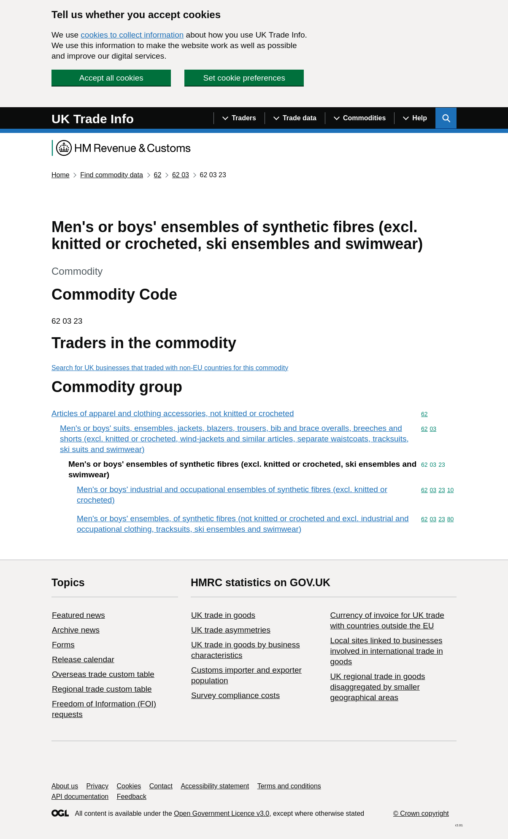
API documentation (79, 796)
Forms (63, 644)
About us (64, 786)
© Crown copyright (421, 813)
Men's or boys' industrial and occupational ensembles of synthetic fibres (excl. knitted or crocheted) (232, 494)
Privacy (97, 786)
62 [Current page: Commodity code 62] (157, 175)
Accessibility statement (215, 786)
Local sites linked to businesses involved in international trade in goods (386, 651)
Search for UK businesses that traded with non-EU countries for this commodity (169, 367)
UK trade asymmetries (230, 629)
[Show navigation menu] (239, 118)
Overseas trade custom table (103, 674)
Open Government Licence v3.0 (221, 813)
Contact (161, 786)
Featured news (78, 615)
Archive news (76, 629)
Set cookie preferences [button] (244, 77)
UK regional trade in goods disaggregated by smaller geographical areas (377, 687)
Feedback (131, 796)
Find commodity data (111, 175)
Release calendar (83, 659)
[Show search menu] (446, 118)
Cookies (129, 786)
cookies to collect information (132, 34)
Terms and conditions (289, 786)
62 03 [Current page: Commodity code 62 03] (180, 175)
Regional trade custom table (102, 689)
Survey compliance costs (235, 695)
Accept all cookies (111, 77)
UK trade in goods (223, 615)
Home (60, 175)
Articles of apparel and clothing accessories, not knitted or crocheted (172, 413)
